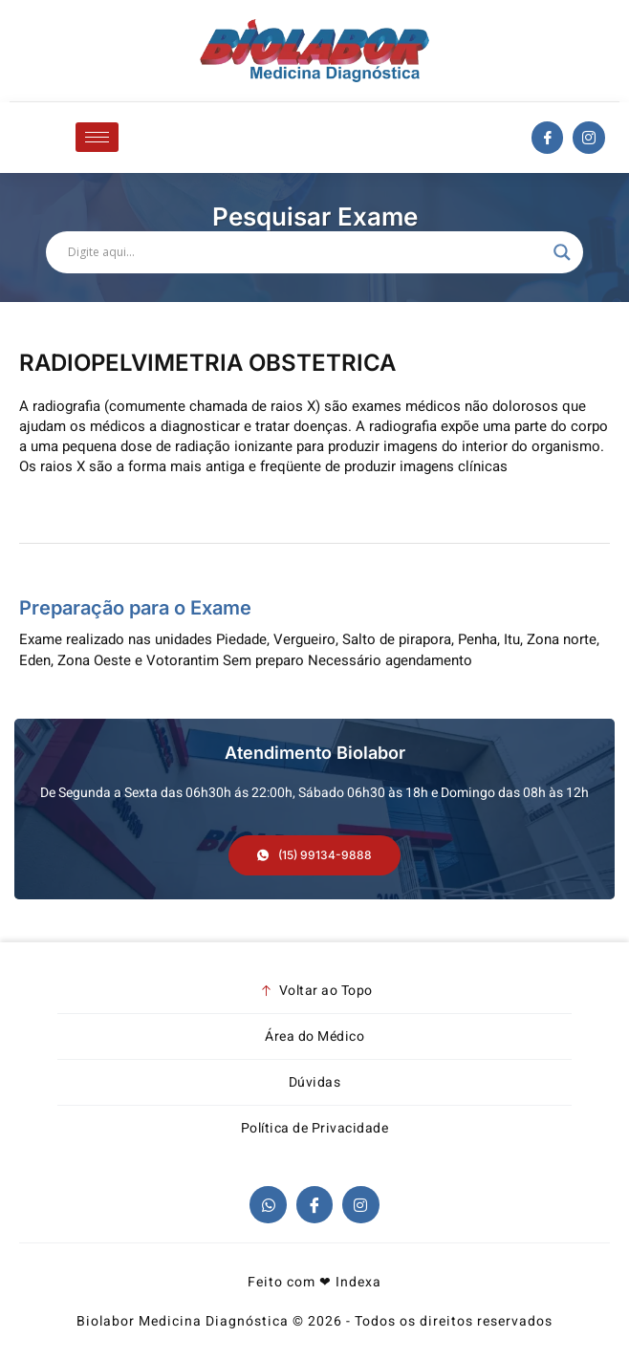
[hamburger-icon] (97, 137)
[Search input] (306, 252)
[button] (314, 855)
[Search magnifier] (562, 252)
